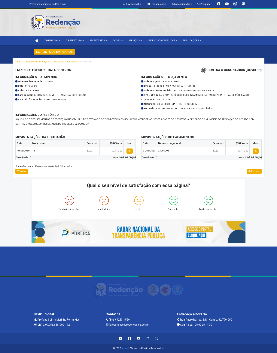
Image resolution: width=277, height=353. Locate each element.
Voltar (21, 171)
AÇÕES (118, 40)
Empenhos (73, 61)
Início (18, 61)
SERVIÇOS (135, 40)
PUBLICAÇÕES (192, 40)
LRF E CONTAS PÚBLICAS (162, 40)
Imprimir (254, 171)
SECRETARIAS (98, 40)
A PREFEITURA (75, 40)
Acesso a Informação (37, 61)
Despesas (58, 61)
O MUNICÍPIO (52, 40)
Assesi (125, 348)
